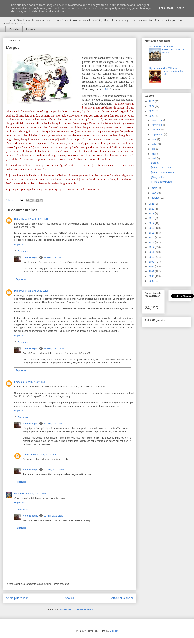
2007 (152, 271)
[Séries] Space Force (162, 172)
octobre (156, 129)
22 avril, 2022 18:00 (47, 454)
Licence (30, 29)
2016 (152, 227)
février (155, 193)
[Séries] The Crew (161, 167)
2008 (152, 266)
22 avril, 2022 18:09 (54, 469)
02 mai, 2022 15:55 (36, 493)
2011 (152, 252)
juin (154, 149)
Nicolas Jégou (30, 257)
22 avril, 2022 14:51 (35, 382)
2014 (152, 237)
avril (154, 158)
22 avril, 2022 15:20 (54, 348)
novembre (157, 124)
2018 (152, 218)
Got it (180, 8)
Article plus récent (17, 598)
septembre (158, 134)
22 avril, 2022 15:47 (54, 423)
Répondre (19, 244)
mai (154, 153)
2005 (152, 280)
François (19, 382)
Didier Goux (20, 219)
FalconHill (19, 493)
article (105, 89)
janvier (155, 197)
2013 (152, 242)
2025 (152, 101)
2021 (152, 203)
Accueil (69, 598)
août (154, 139)
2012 (152, 247)
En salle (14, 29)
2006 (152, 276)
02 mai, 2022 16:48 (53, 515)
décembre (157, 120)
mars (155, 188)
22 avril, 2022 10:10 (38, 219)
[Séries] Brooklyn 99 (162, 182)
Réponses (23, 251)
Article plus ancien (122, 598)
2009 (152, 261)
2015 (152, 232)
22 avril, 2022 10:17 (54, 257)
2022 (152, 115)
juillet (155, 144)
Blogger (114, 631)
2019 (152, 213)
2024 (152, 106)
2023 (152, 111)
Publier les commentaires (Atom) (76, 609)
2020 (152, 208)
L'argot (154, 162)
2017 (152, 223)
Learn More (166, 8)
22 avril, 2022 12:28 (38, 291)
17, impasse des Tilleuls (163, 68)
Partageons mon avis (161, 46)
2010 (152, 256)
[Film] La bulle (158, 177)
